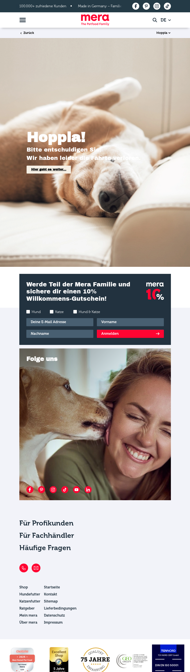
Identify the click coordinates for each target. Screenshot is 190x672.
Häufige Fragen (45, 548)
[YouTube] (76, 489)
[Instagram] (53, 489)
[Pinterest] (41, 489)
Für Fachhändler (46, 535)
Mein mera (28, 615)
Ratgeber (27, 608)
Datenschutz (54, 615)
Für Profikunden (46, 523)
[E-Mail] (59, 322)
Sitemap (51, 601)
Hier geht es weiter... (48, 169)
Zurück (27, 33)
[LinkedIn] (88, 489)
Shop (23, 587)
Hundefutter (29, 594)
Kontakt (50, 594)
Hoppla (161, 33)
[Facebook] (29, 489)
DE (164, 20)
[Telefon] (23, 568)
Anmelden (110, 333)
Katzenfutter (29, 601)
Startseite (52, 587)
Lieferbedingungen (60, 608)
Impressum (53, 622)
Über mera (28, 622)
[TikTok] (64, 489)
